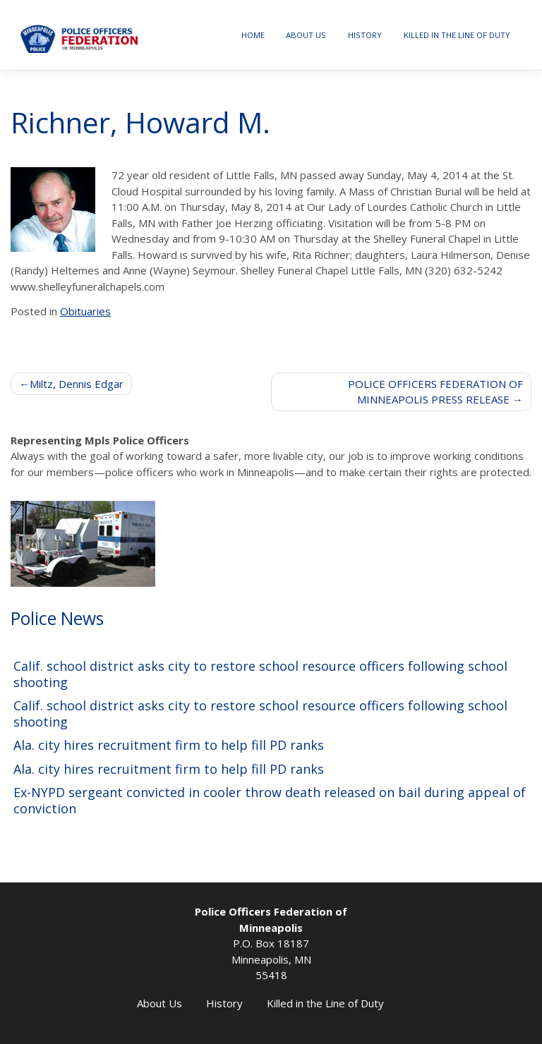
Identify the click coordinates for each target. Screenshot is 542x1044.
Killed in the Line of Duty (457, 35)
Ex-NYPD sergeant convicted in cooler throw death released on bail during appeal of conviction (269, 800)
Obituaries (85, 311)
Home (253, 35)
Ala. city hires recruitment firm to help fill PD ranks (168, 745)
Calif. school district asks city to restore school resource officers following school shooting (260, 674)
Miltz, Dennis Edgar (77, 384)
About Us (306, 35)
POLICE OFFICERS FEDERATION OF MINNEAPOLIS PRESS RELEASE (435, 392)
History (365, 35)
